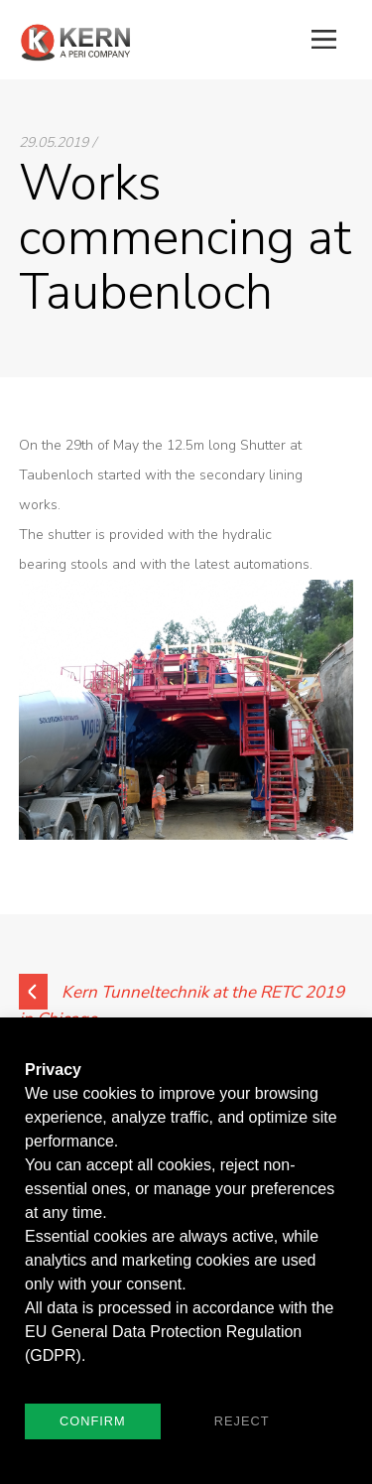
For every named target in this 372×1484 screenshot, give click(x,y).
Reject (242, 1421)
